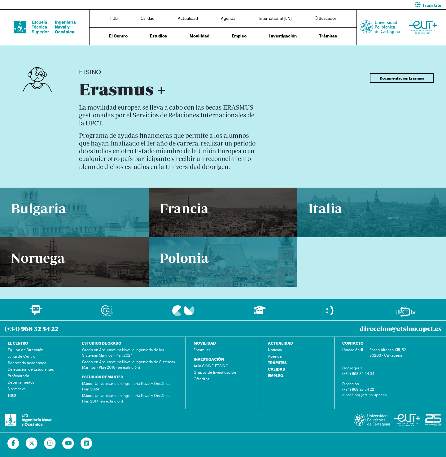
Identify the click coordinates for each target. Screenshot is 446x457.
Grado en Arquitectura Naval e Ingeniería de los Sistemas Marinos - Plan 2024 (123, 352)
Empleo (239, 35)
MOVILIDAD (205, 343)
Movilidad (199, 35)
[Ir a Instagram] (50, 443)
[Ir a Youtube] (68, 443)
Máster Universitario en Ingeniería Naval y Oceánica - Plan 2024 (127, 386)
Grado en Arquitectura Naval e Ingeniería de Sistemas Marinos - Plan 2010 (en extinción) (128, 364)
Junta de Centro (21, 356)
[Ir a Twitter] (32, 443)
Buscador (325, 18)
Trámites (328, 35)
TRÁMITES (277, 362)
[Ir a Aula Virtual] (260, 313)
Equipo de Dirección (25, 349)
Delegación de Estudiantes (31, 369)
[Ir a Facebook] (13, 443)
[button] (337, 4)
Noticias (275, 349)
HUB (114, 18)
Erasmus (116, 52)
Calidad (148, 18)
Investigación (283, 35)
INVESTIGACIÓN (209, 359)
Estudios (158, 35)
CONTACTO (353, 343)
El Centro (118, 35)
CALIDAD (276, 369)
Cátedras (201, 378)
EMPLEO (275, 375)
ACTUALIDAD (280, 343)
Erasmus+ (202, 349)
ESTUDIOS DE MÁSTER (102, 377)
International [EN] (275, 18)
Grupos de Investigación (215, 372)
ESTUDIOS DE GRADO (101, 343)
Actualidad (188, 18)
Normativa (16, 388)
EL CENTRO (18, 343)
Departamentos (21, 382)
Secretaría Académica (27, 362)
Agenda (228, 18)
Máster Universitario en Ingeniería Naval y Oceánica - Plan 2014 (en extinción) (127, 398)
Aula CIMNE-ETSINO (211, 365)
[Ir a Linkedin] (86, 443)
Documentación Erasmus (402, 78)
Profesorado (18, 375)
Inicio (84, 52)
